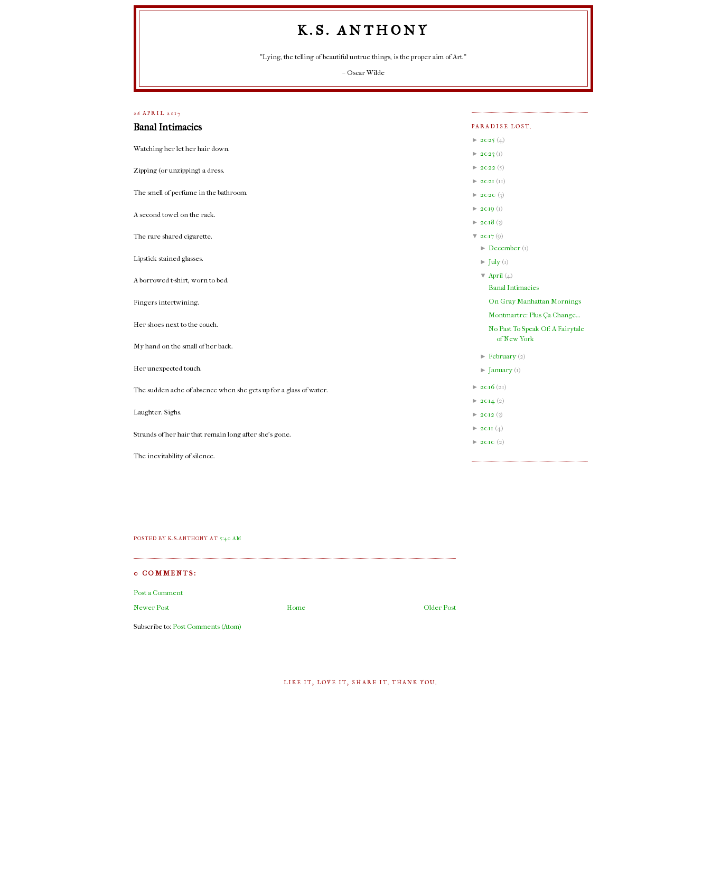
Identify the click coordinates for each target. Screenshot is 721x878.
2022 (487, 167)
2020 (488, 195)
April (496, 275)
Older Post (440, 607)
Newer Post (151, 607)
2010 (487, 442)
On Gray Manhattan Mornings (535, 301)
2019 (487, 208)
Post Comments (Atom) (207, 626)
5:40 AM (230, 538)
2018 (487, 222)
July (494, 262)
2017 (487, 236)
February (502, 356)
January (500, 370)
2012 (487, 414)
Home (296, 607)
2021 (487, 181)
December (504, 248)
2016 (487, 387)
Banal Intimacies (168, 127)
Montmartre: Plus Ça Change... (534, 315)
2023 (487, 153)
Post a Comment (158, 593)
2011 (486, 428)
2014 (487, 400)
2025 (487, 140)
